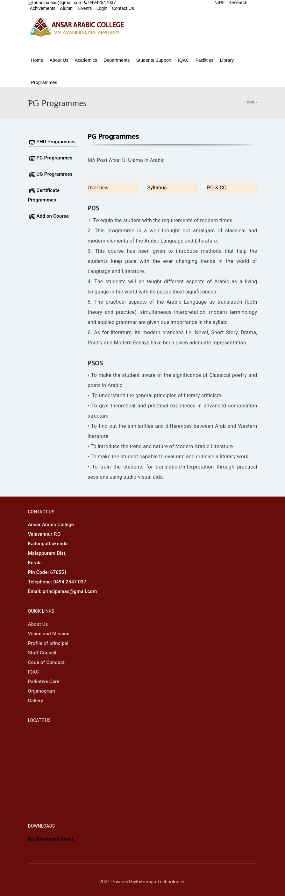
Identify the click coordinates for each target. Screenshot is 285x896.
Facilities (204, 60)
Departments (116, 60)
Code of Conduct (46, 662)
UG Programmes (50, 174)
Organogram (41, 691)
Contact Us (123, 8)
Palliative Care (44, 681)
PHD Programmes (52, 142)
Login (101, 8)
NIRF (219, 2)
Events (85, 8)
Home (37, 60)
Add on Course (48, 216)
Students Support (153, 60)
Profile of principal (48, 643)
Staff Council (42, 653)
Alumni (67, 8)
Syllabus (157, 188)
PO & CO (217, 188)
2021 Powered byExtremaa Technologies (142, 882)
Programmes (44, 82)
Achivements (42, 8)
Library (227, 60)
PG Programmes (50, 158)
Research (237, 2)
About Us (59, 60)
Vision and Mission (49, 634)
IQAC (183, 60)
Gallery (35, 700)
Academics (86, 60)
